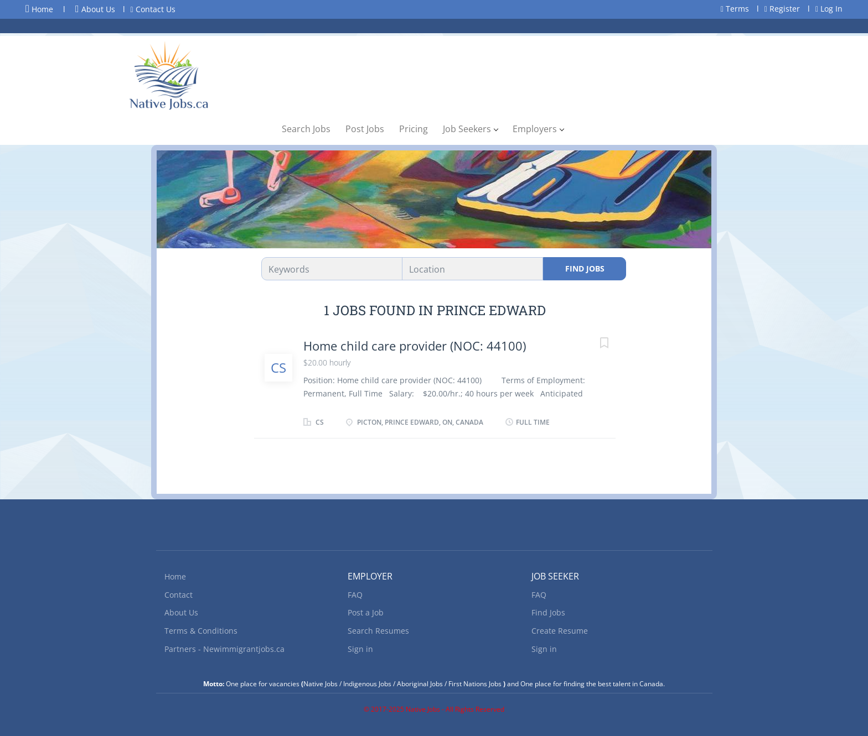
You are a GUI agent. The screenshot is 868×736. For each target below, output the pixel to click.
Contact (178, 594)
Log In (829, 8)
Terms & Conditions (200, 630)
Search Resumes (378, 630)
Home (39, 8)
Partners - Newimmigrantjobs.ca (224, 649)
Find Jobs (584, 268)
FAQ (355, 594)
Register (782, 8)
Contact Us (153, 9)
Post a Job (366, 612)
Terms (735, 8)
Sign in (360, 649)
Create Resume (559, 630)
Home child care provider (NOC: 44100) (414, 345)
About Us (95, 9)
